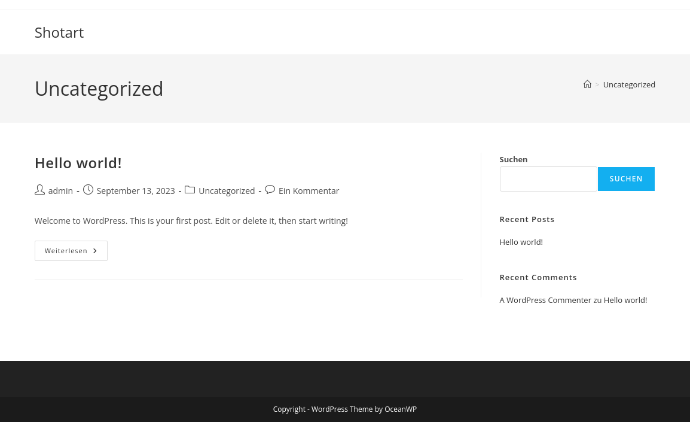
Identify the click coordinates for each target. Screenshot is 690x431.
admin (60, 190)
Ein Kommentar (309, 190)
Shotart (59, 32)
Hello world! (78, 162)
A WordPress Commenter (546, 300)
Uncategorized (629, 84)
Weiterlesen (76, 253)
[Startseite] (587, 84)
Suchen (514, 159)
